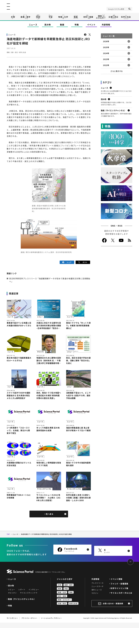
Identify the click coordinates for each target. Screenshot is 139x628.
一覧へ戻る (48, 519)
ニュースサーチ (97, 592)
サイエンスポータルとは (121, 598)
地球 (38, 17)
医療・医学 (25, 17)
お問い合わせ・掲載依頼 (113, 609)
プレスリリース (97, 588)
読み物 (48, 24)
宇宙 (51, 17)
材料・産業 (88, 17)
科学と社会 (126, 17)
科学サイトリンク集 (119, 593)
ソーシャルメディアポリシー (51, 623)
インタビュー (34, 595)
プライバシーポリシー (29, 623)
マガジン (94, 598)
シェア (67, 262)
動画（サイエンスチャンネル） (22, 604)
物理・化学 (63, 17)
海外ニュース (96, 595)
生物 (13, 17)
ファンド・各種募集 (119, 589)
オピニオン (12, 598)
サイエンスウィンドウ (28, 598)
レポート (21, 595)
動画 (62, 24)
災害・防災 (113, 17)
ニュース (33, 24)
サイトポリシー (12, 623)
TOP (8, 540)
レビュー (11, 595)
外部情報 (106, 24)
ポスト (83, 262)
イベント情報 (116, 584)
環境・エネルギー (64, 605)
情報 (76, 17)
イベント (91, 24)
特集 (77, 24)
